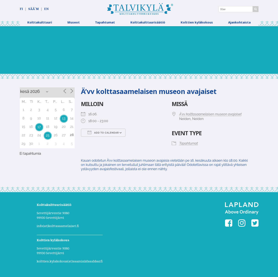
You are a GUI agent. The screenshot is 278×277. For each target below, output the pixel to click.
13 (63, 118)
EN (46, 9)
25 (47, 135)
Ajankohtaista (239, 22)
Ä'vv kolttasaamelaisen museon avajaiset (210, 114)
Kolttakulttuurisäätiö (147, 22)
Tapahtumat (105, 22)
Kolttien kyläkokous (197, 22)
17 (39, 127)
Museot (73, 22)
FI (21, 9)
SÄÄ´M (33, 9)
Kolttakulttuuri (39, 22)
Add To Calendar (103, 132)
